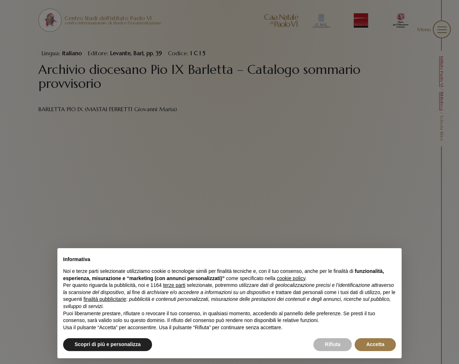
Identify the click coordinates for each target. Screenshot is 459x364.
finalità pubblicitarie (105, 299)
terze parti (174, 285)
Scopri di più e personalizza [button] (108, 344)
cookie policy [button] (291, 278)
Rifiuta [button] (333, 344)
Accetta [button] (375, 344)
